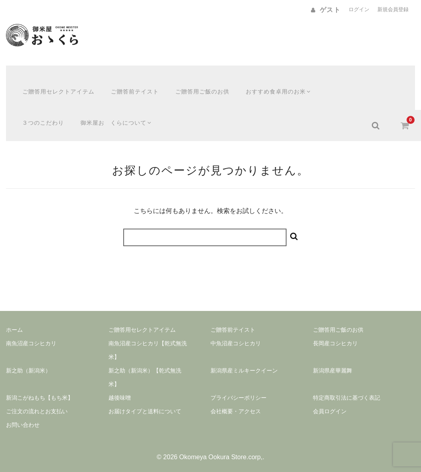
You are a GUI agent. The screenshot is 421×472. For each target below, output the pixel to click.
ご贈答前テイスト (127, 81)
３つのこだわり (35, 112)
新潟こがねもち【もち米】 (39, 385)
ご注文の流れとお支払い (37, 398)
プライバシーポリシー (238, 385)
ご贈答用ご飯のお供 (194, 81)
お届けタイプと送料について (144, 398)
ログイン (359, 9)
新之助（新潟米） (28, 357)
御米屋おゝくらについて (108, 112)
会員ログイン (330, 398)
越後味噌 (119, 385)
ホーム (14, 317)
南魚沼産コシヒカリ (31, 330)
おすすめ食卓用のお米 (271, 81)
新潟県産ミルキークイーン (244, 357)
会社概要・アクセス (235, 398)
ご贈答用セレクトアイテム (50, 81)
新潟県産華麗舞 (332, 357)
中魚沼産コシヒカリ (235, 330)
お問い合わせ (23, 412)
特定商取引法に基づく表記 (346, 385)
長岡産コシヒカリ (335, 330)
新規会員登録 (393, 9)
